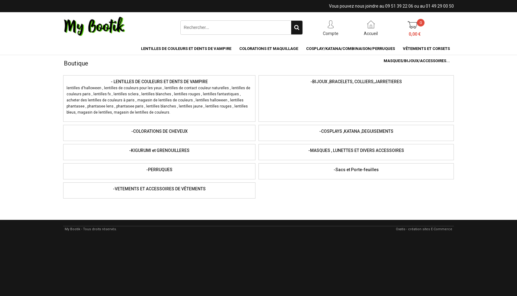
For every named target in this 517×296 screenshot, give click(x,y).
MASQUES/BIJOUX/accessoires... (417, 60)
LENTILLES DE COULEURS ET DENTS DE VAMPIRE (186, 48)
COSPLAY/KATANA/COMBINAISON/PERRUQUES (350, 48)
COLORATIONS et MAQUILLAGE (268, 48)
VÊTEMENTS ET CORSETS (426, 48)
